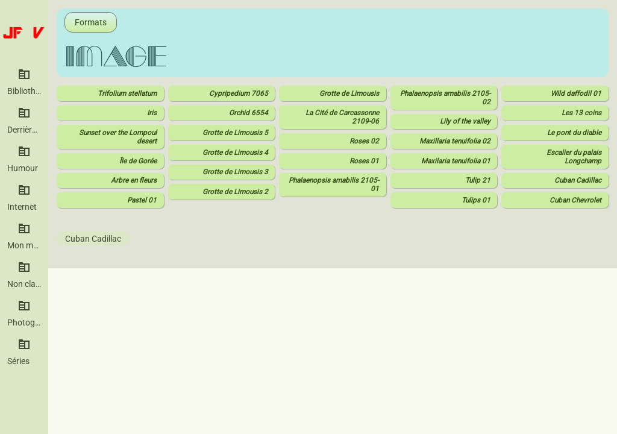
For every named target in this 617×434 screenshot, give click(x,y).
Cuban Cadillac (93, 238)
